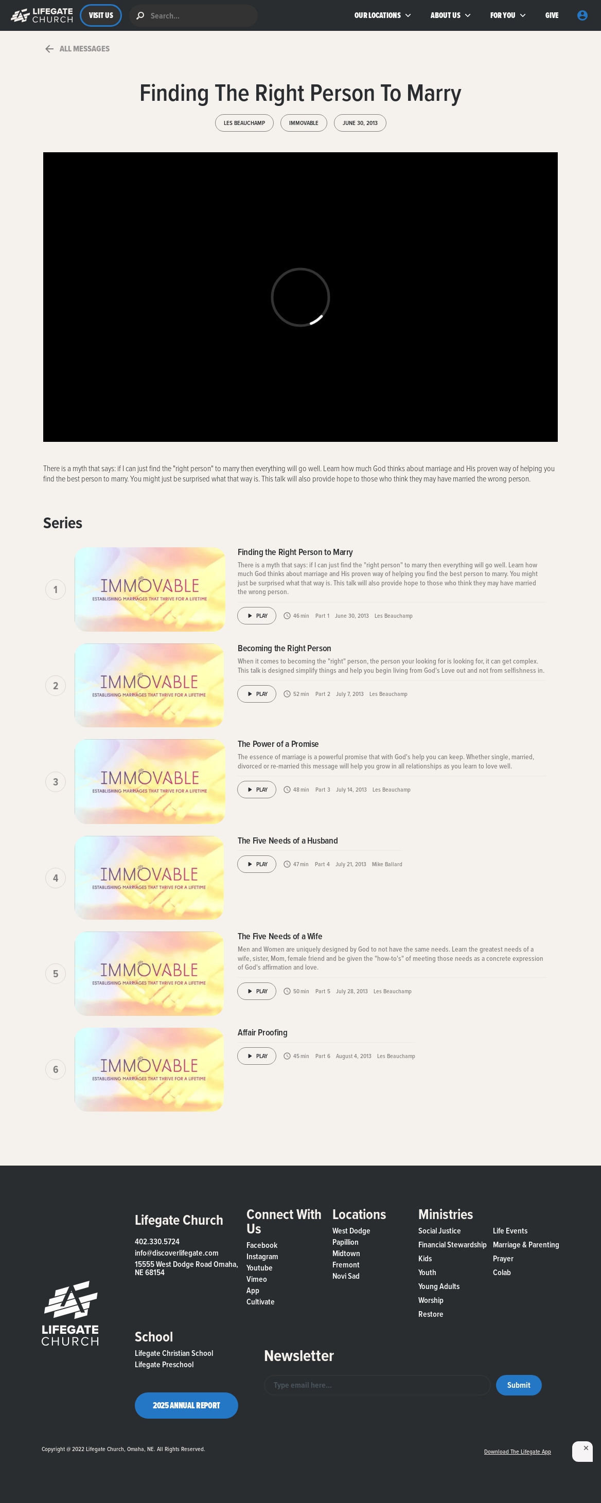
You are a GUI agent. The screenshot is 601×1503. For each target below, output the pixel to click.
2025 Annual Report (186, 1405)
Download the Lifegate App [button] (517, 1451)
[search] (193, 16)
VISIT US (101, 15)
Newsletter (299, 1355)
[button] (39, 15)
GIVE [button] (551, 15)
